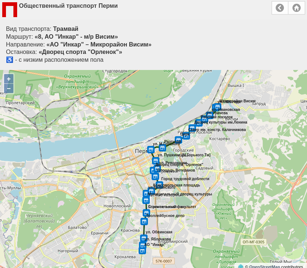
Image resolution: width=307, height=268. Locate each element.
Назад (280, 8)
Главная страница (296, 8)
